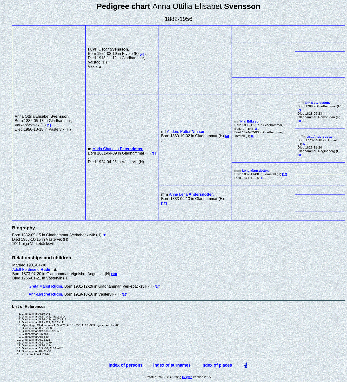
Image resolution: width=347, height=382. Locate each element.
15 (124, 294)
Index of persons (126, 365)
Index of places (216, 365)
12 (164, 203)
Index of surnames (172, 365)
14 (157, 286)
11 (262, 177)
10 (284, 174)
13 (114, 274)
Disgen (187, 377)
